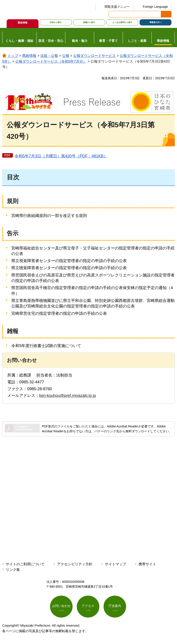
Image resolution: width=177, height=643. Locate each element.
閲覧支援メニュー (117, 6)
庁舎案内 (115, 606)
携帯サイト (147, 564)
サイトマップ (115, 564)
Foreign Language (155, 6)
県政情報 (29, 56)
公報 (65, 56)
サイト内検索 (112, 14)
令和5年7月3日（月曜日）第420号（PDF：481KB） (61, 156)
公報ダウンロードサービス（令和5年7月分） (51, 61)
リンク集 (13, 570)
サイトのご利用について (25, 564)
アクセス (88, 606)
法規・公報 (49, 56)
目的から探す (56, 22)
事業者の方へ (156, 22)
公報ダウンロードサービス (94, 56)
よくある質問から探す (122, 22)
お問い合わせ (61, 606)
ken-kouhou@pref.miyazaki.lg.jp (67, 395)
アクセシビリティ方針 (74, 564)
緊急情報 (22, 22)
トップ (13, 56)
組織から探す (89, 22)
